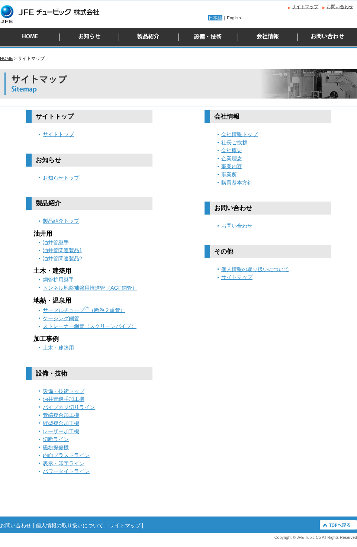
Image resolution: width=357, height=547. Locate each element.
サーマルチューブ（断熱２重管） (84, 310)
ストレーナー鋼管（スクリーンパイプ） (89, 326)
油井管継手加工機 (63, 399)
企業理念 (231, 158)
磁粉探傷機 (56, 447)
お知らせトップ (61, 178)
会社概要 (231, 150)
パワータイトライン (66, 471)
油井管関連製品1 (62, 250)
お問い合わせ (340, 6)
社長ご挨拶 (234, 142)
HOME (6, 58)
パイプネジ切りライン (69, 407)
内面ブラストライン (66, 455)
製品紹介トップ (61, 221)
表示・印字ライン (63, 463)
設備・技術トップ (63, 391)
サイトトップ (58, 134)
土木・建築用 (58, 348)
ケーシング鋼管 (61, 318)
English (234, 18)
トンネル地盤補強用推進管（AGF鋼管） (90, 288)
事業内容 (231, 166)
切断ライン (56, 439)
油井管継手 (56, 242)
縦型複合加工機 (61, 423)
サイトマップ (305, 6)
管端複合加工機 (61, 415)
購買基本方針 (237, 183)
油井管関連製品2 (62, 258)
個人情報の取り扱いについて (255, 269)
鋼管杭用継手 (58, 280)
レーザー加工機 (61, 431)
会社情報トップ (239, 134)
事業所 (229, 174)
